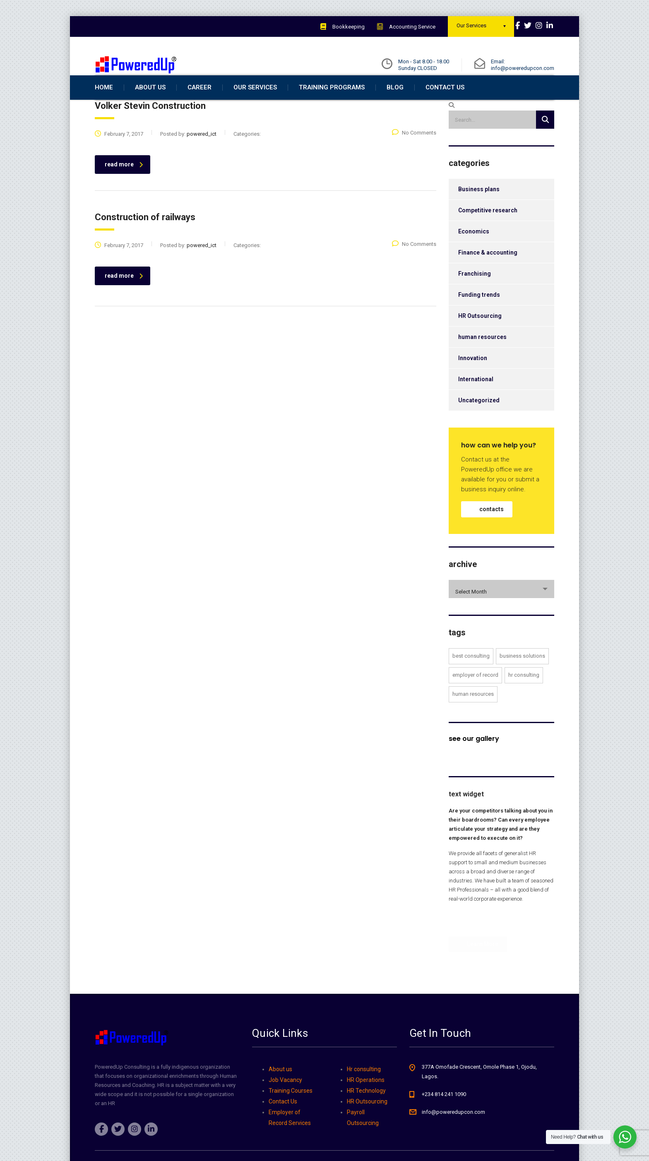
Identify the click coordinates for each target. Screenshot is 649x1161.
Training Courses (290, 1090)
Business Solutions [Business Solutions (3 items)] (522, 672)
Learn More (477, 957)
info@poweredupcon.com (453, 1112)
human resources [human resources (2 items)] (473, 710)
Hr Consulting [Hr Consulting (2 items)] (523, 691)
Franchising (474, 290)
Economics (473, 248)
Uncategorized (479, 416)
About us (280, 1069)
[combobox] (501, 605)
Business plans (479, 205)
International (475, 395)
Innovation (472, 374)
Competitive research (487, 227)
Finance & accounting (487, 269)
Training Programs (332, 104)
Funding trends (479, 311)
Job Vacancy (285, 1080)
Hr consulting (364, 1069)
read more (124, 181)
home (104, 104)
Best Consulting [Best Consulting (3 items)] (471, 672)
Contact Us (444, 104)
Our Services (255, 104)
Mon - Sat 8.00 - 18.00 (423, 61)
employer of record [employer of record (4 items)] (475, 691)
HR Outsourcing (480, 332)
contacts (491, 525)
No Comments (414, 149)
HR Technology (366, 1090)
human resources (482, 353)
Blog (395, 104)
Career (199, 104)
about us (150, 104)
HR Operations (366, 1080)
